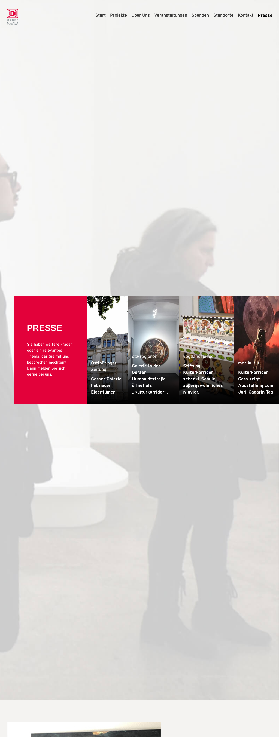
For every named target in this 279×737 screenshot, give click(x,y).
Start (100, 15)
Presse (265, 15)
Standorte (223, 15)
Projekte (118, 15)
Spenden (200, 15)
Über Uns (140, 15)
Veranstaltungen (170, 15)
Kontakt (245, 15)
